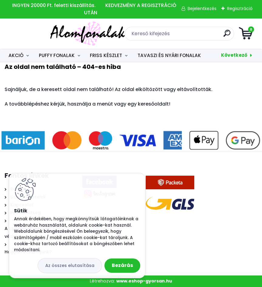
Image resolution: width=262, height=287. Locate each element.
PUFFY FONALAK (57, 55)
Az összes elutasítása (69, 265)
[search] (203, 36)
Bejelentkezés (202, 8)
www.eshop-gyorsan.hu (144, 281)
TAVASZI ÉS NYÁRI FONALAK (169, 55)
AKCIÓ (16, 55)
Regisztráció (240, 8)
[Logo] (42, 34)
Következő (234, 55)
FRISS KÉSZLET (106, 55)
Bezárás (122, 265)
